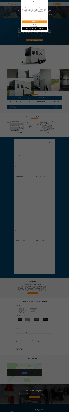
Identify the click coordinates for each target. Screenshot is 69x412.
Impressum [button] (39, 30)
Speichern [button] (34, 24)
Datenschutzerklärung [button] (35, 30)
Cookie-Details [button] (30, 30)
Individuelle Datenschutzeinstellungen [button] (34, 28)
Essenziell (24, 18)
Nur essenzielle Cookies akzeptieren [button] (34, 26)
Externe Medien (43, 18)
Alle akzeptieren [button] (34, 21)
